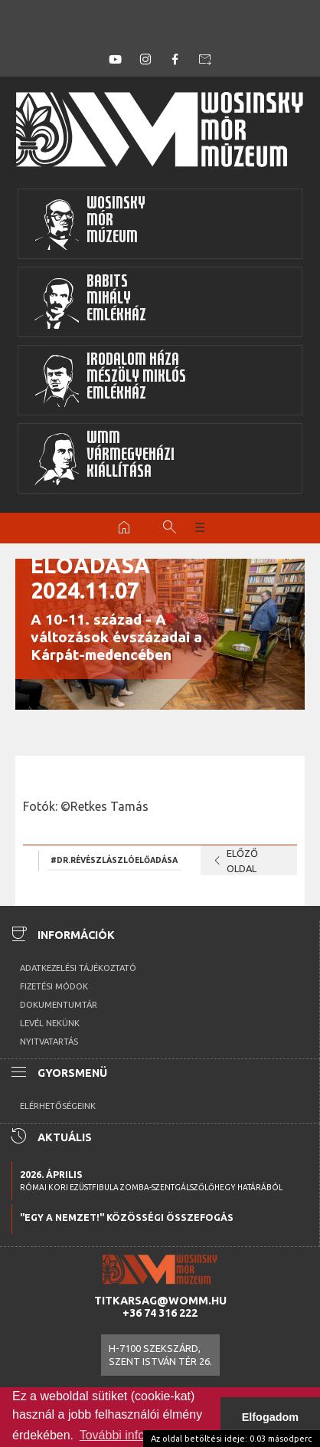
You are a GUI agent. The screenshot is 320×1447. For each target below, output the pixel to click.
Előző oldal (233, 861)
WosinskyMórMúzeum (89, 224)
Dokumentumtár (58, 1004)
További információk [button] (134, 1435)
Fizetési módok (54, 986)
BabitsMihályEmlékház (90, 302)
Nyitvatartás (49, 1041)
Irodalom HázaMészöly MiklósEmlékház (110, 380)
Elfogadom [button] (270, 1417)
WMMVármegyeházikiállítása (104, 458)
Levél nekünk (50, 1023)
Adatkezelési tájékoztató (78, 968)
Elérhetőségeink (58, 1106)
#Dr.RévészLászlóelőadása (114, 860)
